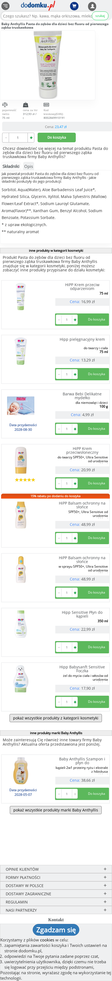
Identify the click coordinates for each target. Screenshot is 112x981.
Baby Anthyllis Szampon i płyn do (82, 760)
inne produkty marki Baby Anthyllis (56, 733)
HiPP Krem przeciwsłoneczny (82, 450)
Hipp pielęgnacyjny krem (82, 339)
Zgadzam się (56, 929)
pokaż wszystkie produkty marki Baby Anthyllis (55, 810)
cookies (47, 940)
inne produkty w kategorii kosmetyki (56, 250)
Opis (28, 166)
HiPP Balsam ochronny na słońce (82, 504)
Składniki (10, 166)
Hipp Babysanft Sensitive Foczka (82, 668)
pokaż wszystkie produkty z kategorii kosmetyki (55, 718)
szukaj (100, 15)
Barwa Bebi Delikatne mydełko (82, 395)
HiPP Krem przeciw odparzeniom (82, 286)
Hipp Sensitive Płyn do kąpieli (82, 614)
